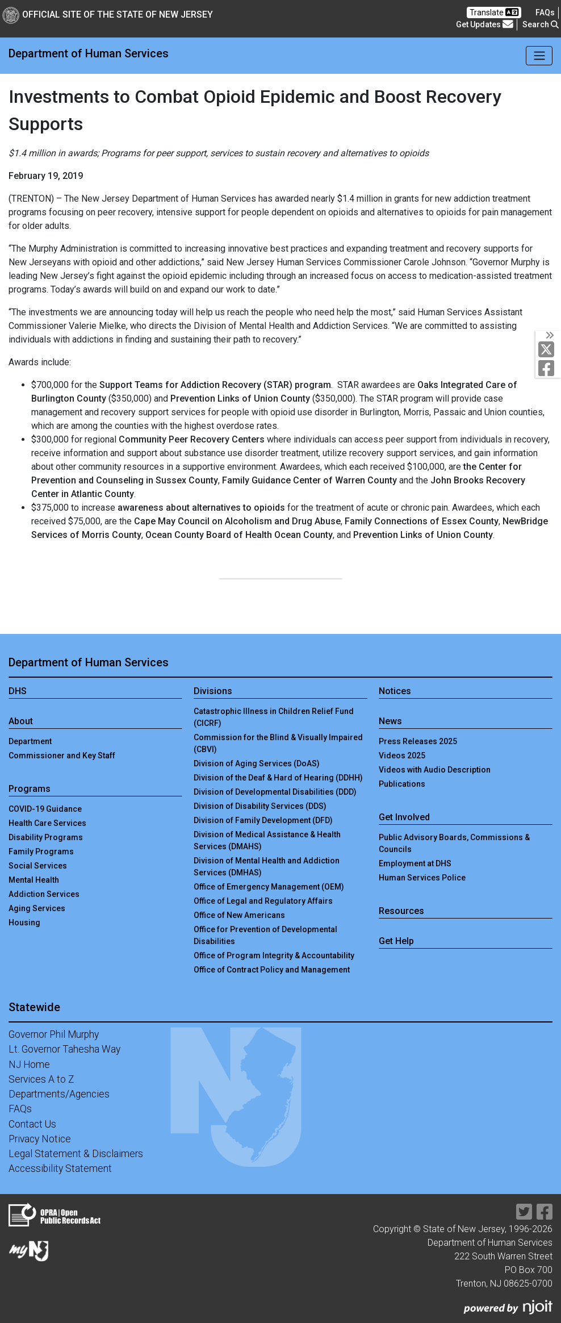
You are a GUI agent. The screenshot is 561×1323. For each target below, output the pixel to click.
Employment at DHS (415, 863)
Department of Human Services (89, 53)
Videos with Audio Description (435, 769)
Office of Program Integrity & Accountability (274, 955)
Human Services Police (422, 877)
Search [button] (540, 24)
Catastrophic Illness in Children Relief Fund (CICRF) (274, 717)
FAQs (20, 1109)
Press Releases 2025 (418, 741)
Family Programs (41, 851)
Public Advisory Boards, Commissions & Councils (454, 843)
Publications (402, 783)
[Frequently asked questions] (545, 12)
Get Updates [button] (484, 24)
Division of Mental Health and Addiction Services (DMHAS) (267, 866)
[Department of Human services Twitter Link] (549, 349)
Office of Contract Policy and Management (272, 969)
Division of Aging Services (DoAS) (257, 763)
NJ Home (29, 1064)
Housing (24, 922)
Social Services (38, 865)
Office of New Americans (239, 915)
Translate (494, 12)
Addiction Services (44, 894)
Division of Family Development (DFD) (263, 820)
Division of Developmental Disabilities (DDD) (275, 791)
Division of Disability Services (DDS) (260, 806)
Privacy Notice (40, 1139)
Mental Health (34, 879)
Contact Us (32, 1124)
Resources (401, 910)
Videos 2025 (402, 755)
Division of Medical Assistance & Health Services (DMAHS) (267, 840)
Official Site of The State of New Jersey (107, 14)
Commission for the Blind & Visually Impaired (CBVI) (278, 743)
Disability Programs (46, 837)
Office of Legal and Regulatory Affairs (263, 900)
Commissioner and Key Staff (62, 755)
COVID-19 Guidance (45, 808)
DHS (18, 691)
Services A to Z (41, 1079)
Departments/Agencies (59, 1094)
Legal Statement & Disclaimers (76, 1153)
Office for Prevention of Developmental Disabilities (265, 935)
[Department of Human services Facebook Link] (549, 368)
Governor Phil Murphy (54, 1034)
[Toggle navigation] (539, 55)
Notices (395, 691)
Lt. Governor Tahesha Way (64, 1049)
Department (30, 741)
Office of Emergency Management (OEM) (269, 886)
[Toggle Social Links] (548, 335)
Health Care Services (47, 823)
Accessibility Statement (60, 1168)
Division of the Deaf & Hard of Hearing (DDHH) (278, 777)
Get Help (396, 941)
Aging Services (37, 908)
